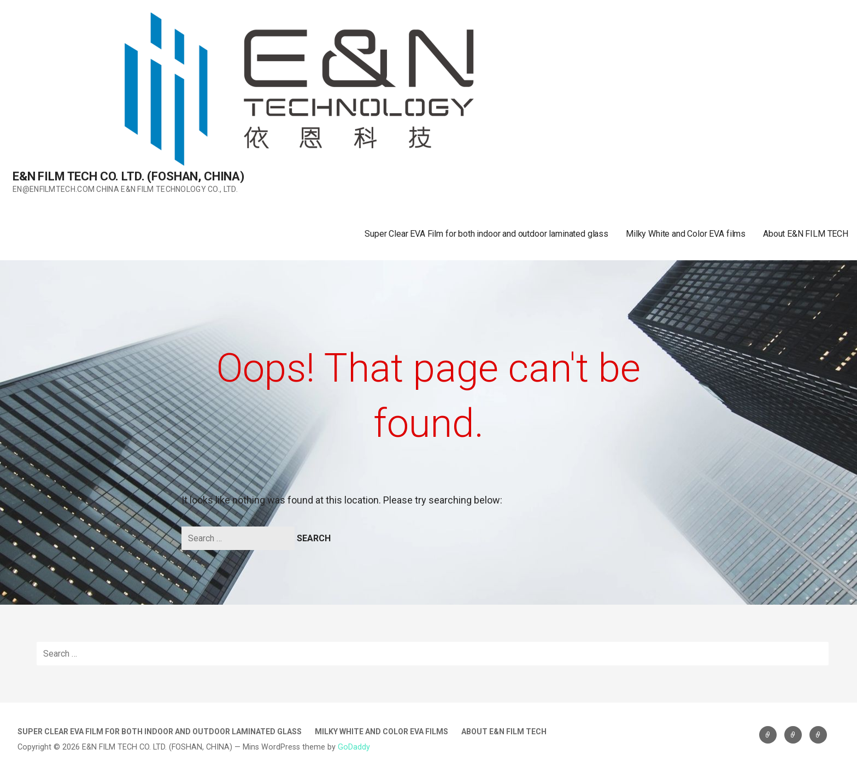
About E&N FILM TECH (805, 234)
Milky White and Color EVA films (686, 234)
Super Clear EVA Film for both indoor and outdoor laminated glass (486, 234)
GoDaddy (354, 747)
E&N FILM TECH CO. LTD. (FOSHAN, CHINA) (128, 176)
